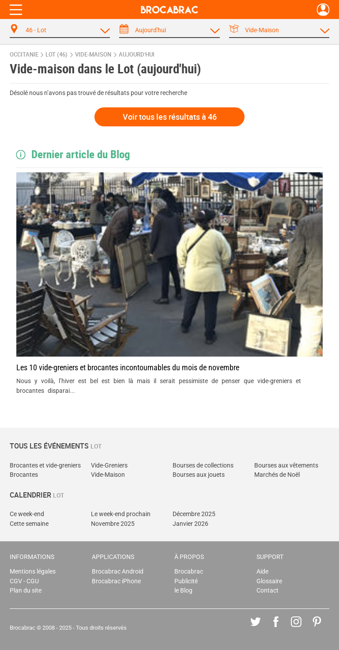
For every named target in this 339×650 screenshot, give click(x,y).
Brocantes (24, 475)
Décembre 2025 (194, 514)
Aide (262, 571)
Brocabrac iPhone (116, 581)
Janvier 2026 (190, 524)
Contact (267, 590)
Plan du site (25, 590)
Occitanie (24, 54)
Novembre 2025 (113, 524)
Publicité (186, 581)
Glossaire (269, 581)
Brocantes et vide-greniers (45, 465)
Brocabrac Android (117, 571)
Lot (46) (56, 54)
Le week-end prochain (121, 514)
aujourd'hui (136, 54)
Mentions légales (33, 571)
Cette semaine (29, 524)
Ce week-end (27, 514)
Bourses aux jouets (199, 475)
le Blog (183, 590)
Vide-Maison (108, 475)
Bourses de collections (203, 465)
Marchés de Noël (277, 475)
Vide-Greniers (109, 465)
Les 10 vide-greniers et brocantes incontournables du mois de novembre (127, 367)
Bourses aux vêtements (286, 465)
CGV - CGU (24, 581)
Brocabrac (188, 571)
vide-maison (93, 54)
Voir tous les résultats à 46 (170, 116)
